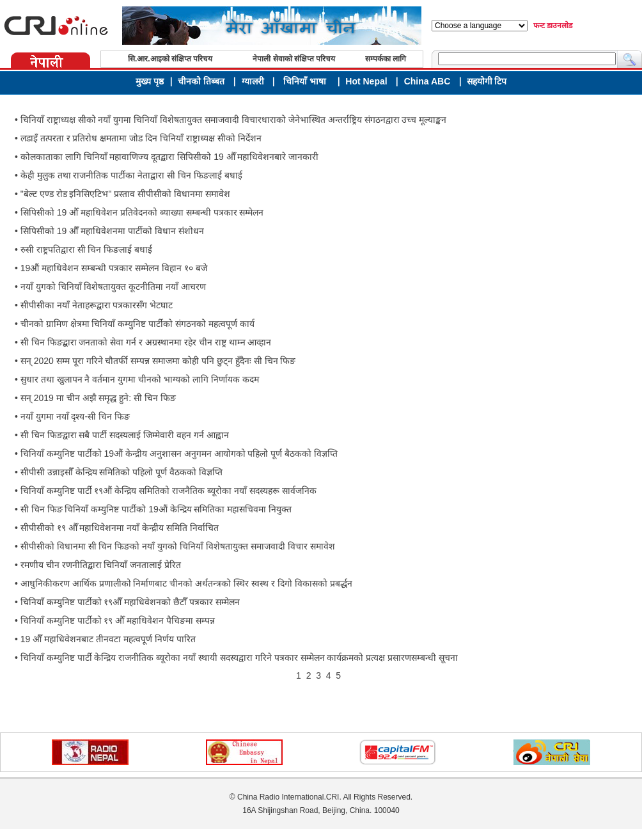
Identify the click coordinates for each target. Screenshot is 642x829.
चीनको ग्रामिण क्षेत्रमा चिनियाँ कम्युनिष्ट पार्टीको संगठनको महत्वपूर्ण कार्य (137, 324)
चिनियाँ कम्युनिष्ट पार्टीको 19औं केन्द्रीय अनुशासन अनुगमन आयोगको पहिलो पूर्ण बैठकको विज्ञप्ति (179, 453)
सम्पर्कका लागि (385, 58)
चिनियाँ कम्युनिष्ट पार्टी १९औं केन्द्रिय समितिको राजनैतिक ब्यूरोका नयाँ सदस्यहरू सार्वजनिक (168, 491)
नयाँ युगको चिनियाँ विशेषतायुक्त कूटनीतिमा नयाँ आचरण (113, 286)
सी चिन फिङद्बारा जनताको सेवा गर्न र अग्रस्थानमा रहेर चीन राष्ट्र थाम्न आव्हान (146, 342)
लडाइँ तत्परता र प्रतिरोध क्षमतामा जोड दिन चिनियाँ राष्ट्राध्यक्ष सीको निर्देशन (141, 138)
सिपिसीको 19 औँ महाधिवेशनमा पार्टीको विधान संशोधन (112, 231)
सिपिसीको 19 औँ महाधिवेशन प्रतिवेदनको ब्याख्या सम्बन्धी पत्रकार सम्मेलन (142, 212)
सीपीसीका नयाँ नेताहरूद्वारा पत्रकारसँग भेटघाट (96, 305)
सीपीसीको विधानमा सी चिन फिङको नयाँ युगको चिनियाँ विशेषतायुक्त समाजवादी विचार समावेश (177, 546)
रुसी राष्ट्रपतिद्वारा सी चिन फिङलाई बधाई (86, 249)
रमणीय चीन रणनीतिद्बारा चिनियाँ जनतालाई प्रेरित (100, 565)
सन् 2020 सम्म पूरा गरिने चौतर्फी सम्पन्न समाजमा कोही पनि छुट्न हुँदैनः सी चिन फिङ (158, 361)
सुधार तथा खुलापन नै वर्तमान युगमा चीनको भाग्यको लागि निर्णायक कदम (139, 379)
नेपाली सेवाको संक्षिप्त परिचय (294, 58)
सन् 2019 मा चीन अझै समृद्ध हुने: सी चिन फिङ (98, 398)
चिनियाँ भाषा (304, 81)
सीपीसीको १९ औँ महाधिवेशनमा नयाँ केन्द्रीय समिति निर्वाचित (119, 528)
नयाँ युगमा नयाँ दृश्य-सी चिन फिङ (75, 416)
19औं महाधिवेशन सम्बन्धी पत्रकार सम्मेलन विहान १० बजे (113, 268)
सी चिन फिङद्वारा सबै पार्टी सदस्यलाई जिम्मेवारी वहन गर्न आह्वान (124, 435)
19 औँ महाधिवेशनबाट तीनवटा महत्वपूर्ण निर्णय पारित (108, 639)
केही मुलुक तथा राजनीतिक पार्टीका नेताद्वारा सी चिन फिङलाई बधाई (131, 175)
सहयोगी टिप (487, 81)
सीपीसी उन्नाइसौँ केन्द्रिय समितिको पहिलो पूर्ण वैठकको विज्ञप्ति (121, 472)
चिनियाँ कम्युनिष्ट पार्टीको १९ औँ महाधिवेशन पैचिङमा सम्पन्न (117, 620)
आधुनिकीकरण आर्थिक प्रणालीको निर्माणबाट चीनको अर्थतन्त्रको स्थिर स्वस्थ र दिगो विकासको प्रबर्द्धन (186, 583)
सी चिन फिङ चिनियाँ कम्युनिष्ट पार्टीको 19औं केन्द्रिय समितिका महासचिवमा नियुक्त (156, 509)
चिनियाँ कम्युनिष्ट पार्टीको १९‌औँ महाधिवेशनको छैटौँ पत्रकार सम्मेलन (130, 602)
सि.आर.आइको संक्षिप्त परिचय (170, 58)
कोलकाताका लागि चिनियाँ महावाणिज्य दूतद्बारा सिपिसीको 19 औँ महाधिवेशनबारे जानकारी (169, 157)
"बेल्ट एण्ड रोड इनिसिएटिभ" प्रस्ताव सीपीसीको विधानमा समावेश (125, 194)
